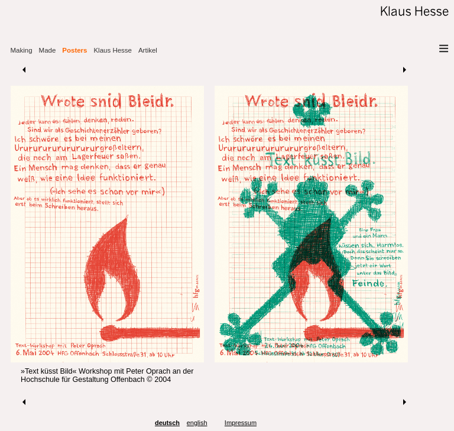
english (197, 422)
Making (22, 50)
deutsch (167, 422)
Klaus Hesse (112, 50)
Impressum (241, 422)
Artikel (147, 50)
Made (47, 50)
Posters (74, 50)
